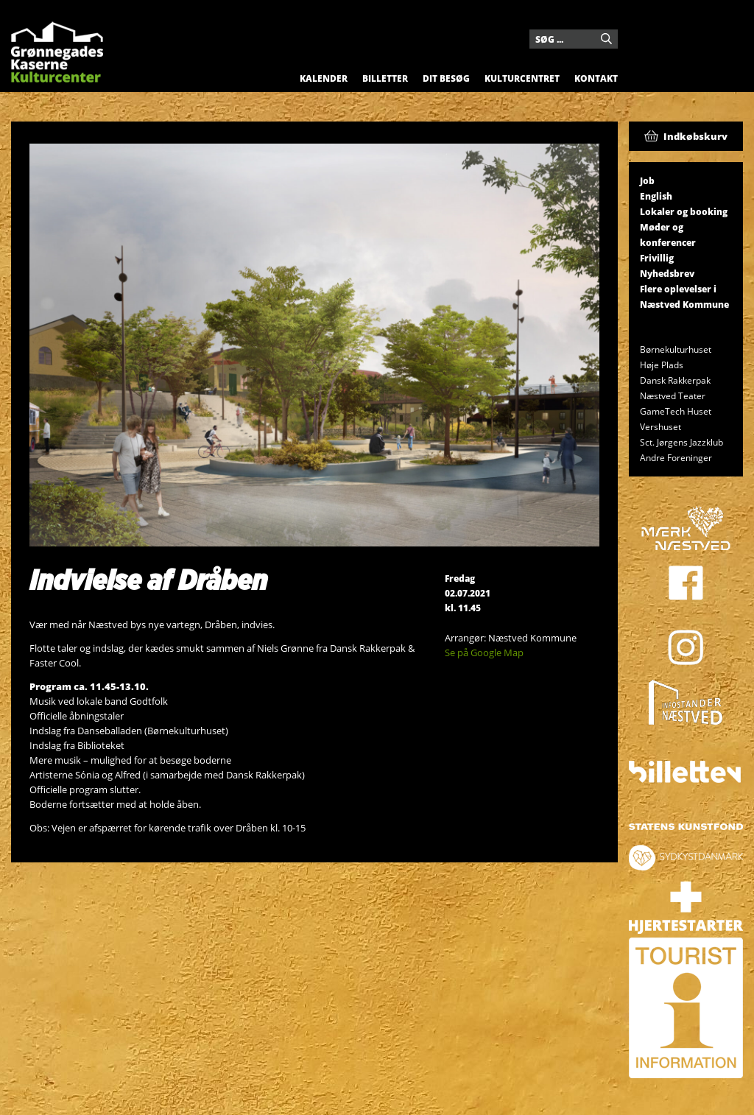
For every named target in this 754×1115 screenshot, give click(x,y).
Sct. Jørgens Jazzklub (681, 442)
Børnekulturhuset (675, 349)
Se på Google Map (484, 652)
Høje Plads (661, 365)
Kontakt (596, 78)
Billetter (385, 78)
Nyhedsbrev (667, 273)
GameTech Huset (675, 411)
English (656, 196)
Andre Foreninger (676, 457)
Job (647, 181)
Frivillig (657, 258)
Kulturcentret (522, 78)
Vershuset (660, 427)
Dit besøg (446, 78)
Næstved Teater (672, 396)
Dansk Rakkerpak (675, 380)
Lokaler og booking (683, 211)
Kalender (324, 78)
